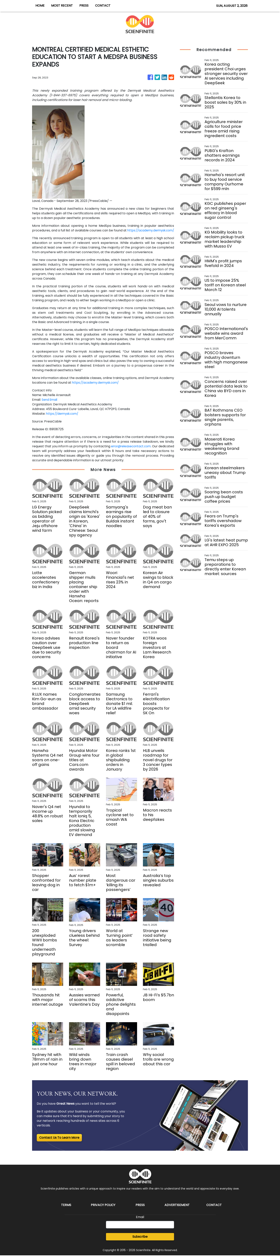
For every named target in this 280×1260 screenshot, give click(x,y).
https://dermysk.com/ (63, 418)
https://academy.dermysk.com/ (57, 235)
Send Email (50, 404)
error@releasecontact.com (144, 451)
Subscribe (140, 1241)
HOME (40, 5)
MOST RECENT (62, 5)
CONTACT (102, 5)
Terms (66, 1209)
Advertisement (177, 1209)
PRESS (83, 5)
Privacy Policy (103, 1209)
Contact (214, 1209)
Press (140, 1209)
